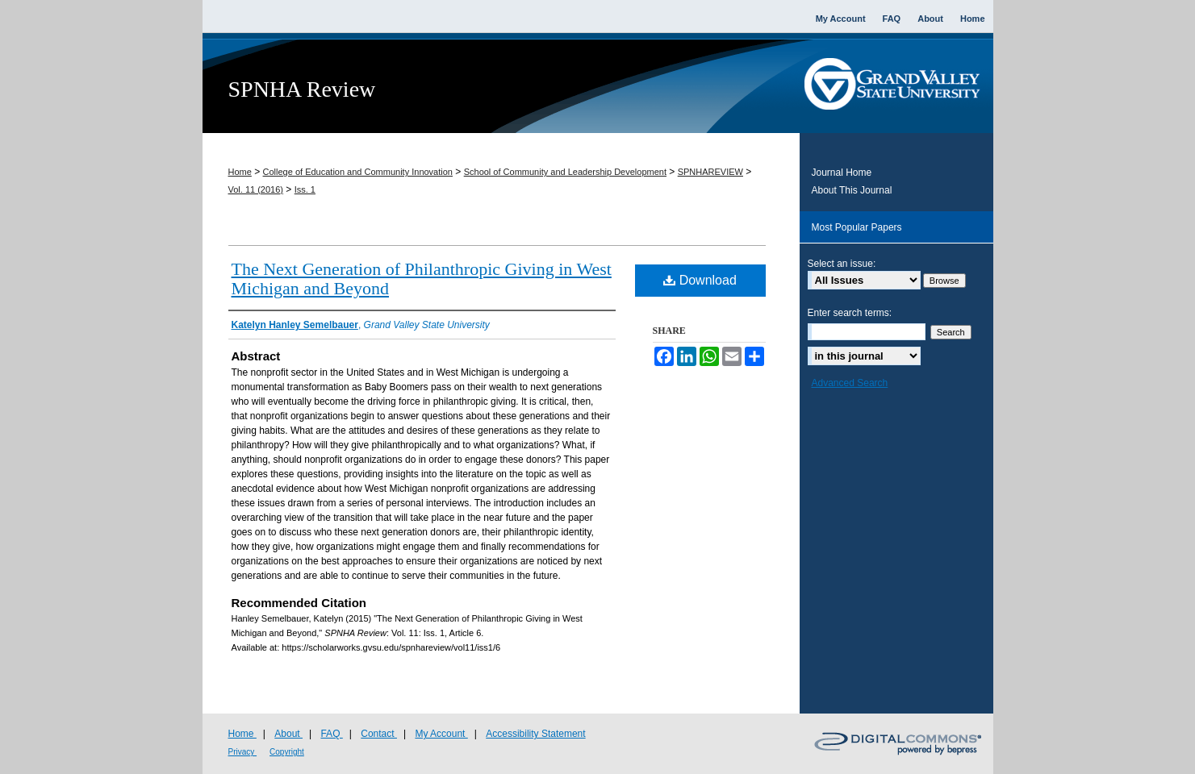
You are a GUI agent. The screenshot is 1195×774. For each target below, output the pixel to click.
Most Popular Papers (857, 227)
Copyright (287, 751)
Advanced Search (850, 383)
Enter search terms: (850, 312)
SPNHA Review (302, 89)
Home (240, 172)
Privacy (242, 751)
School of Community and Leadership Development (565, 172)
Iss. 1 (305, 189)
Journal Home (842, 172)
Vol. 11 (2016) (256, 189)
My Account (441, 733)
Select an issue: (842, 263)
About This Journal (852, 190)
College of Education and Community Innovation (358, 172)
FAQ (331, 733)
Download (700, 280)
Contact (379, 733)
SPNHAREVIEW (710, 172)
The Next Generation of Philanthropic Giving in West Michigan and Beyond (422, 278)
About (288, 733)
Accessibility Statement (535, 733)
